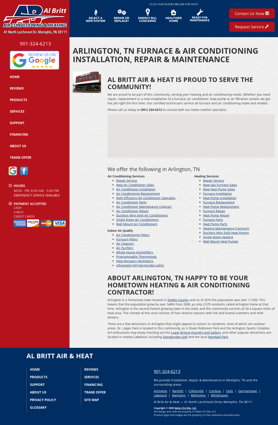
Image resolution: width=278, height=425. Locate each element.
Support (17, 123)
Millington (198, 395)
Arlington (160, 391)
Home (15, 77)
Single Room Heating (218, 237)
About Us (18, 146)
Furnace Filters (127, 239)
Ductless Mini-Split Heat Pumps (226, 233)
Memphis (179, 395)
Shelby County (177, 300)
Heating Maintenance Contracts (226, 228)
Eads (229, 391)
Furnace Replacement (219, 202)
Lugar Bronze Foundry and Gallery (196, 332)
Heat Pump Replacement (221, 207)
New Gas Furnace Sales (220, 185)
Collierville (196, 391)
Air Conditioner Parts (131, 202)
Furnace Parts (213, 220)
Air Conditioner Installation (136, 189)
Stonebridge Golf (175, 337)
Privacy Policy (43, 400)
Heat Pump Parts (215, 224)
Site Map (91, 400)
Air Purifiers (124, 248)
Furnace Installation (217, 194)
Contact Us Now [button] (252, 13)
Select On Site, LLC (185, 408)
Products (18, 100)
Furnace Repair (214, 211)
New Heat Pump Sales (219, 189)
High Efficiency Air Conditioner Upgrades (145, 198)
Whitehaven (219, 395)
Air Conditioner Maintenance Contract (144, 207)
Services (17, 111)
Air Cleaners (125, 244)
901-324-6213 (167, 371)
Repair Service (126, 180)
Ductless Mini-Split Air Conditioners (142, 215)
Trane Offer (20, 157)
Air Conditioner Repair (132, 211)
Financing (19, 134)
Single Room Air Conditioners (137, 220)
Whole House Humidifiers (134, 252)
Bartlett (177, 391)
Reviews (17, 88)
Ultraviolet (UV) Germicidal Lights (140, 265)
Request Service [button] (252, 26)
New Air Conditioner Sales (135, 185)
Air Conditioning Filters (133, 235)
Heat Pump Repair (216, 215)
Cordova (215, 391)
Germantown (247, 391)
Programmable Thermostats (136, 257)
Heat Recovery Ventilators (134, 261)
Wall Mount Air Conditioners (136, 224)
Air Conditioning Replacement (138, 194)
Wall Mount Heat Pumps (220, 241)
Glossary (38, 407)
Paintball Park (218, 337)
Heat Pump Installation (219, 198)
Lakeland (160, 395)
